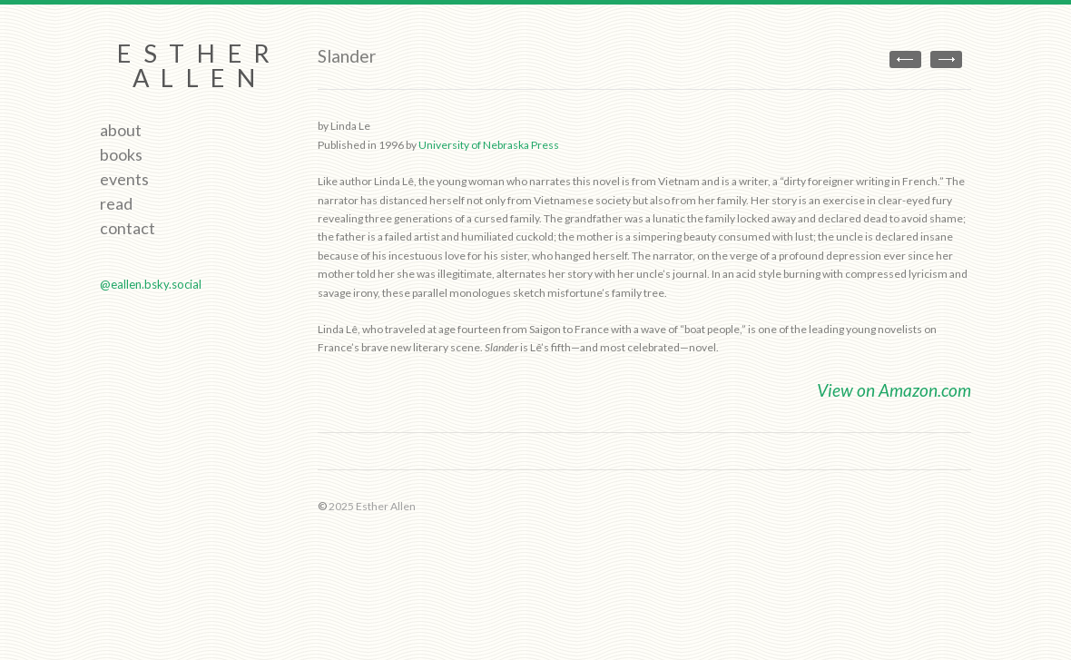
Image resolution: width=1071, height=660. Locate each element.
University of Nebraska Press (488, 145)
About (121, 130)
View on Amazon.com (894, 389)
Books (121, 154)
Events (124, 179)
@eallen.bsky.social (150, 284)
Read (116, 203)
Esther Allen (199, 65)
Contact (127, 228)
